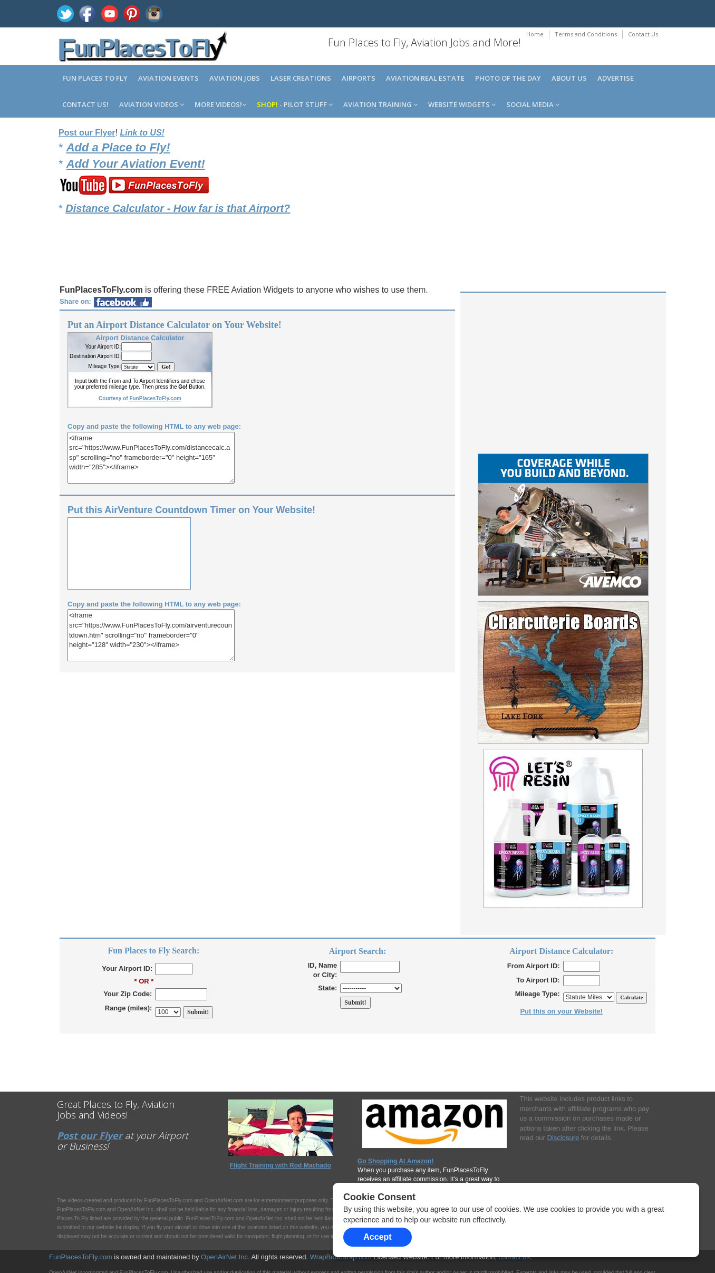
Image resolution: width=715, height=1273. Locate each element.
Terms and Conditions (586, 34)
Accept (377, 1236)
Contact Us (643, 34)
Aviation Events (168, 78)
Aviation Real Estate (425, 78)
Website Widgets (462, 104)
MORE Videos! (220, 104)
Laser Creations (300, 78)
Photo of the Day (508, 78)
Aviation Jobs (234, 78)
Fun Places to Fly (95, 78)
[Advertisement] (562, 201)
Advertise (615, 78)
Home (535, 34)
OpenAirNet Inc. (225, 1257)
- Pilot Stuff (295, 104)
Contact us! (85, 104)
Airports (358, 78)
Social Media (532, 104)
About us (569, 78)
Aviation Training (380, 104)
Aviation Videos (151, 104)
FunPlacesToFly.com (80, 1257)
